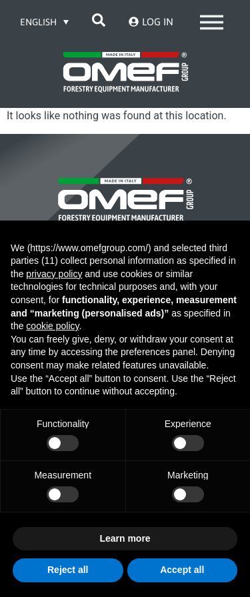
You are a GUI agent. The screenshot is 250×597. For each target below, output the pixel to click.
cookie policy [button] (52, 325)
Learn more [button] (124, 538)
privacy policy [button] (54, 274)
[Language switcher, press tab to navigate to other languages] (45, 21)
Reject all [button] (67, 569)
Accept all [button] (182, 569)
